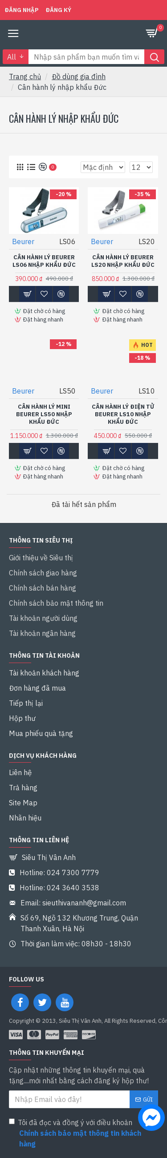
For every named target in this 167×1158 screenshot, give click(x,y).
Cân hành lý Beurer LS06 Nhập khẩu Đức (44, 261)
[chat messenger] (149, 1119)
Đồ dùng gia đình (79, 76)
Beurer (23, 241)
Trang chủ (25, 76)
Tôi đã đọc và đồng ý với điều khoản (83, 1133)
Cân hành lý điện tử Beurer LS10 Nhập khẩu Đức (123, 414)
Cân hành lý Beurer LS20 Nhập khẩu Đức (123, 261)
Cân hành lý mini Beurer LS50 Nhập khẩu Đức (44, 414)
